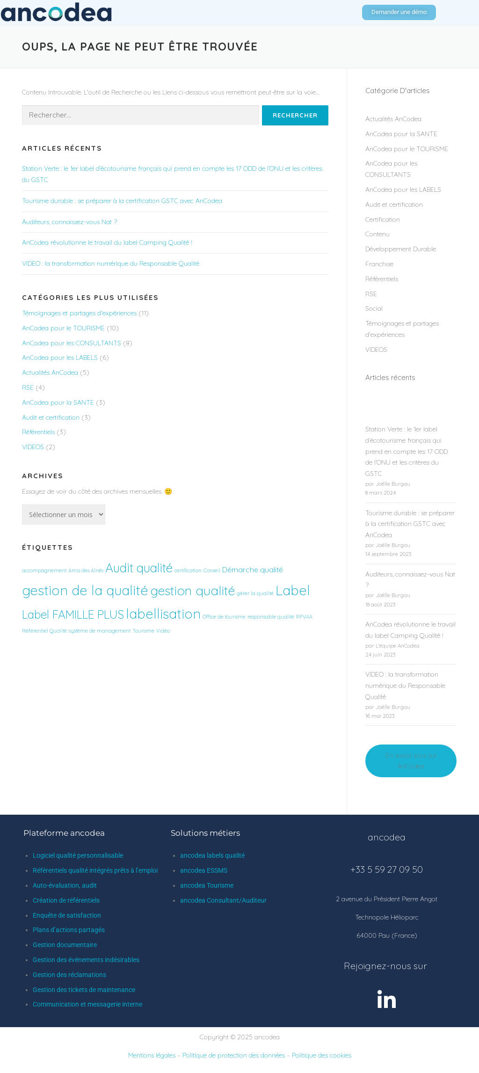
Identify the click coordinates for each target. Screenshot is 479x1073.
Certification (382, 219)
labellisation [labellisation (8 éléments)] (163, 613)
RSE (28, 387)
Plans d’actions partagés (69, 930)
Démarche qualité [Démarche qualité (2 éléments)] (252, 569)
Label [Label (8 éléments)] (293, 590)
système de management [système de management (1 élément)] (100, 631)
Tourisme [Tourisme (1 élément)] (143, 631)
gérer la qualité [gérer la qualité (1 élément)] (255, 593)
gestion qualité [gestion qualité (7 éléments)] (192, 590)
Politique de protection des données (233, 1055)
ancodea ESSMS (203, 870)
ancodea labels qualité (212, 855)
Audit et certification (51, 417)
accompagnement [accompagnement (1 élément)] (44, 570)
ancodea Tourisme (206, 885)
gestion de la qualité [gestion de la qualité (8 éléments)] (85, 590)
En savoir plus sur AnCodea (411, 761)
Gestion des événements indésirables (86, 960)
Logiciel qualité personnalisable (78, 855)
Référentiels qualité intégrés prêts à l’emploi (95, 870)
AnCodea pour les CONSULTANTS (71, 343)
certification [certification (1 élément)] (188, 570)
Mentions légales (151, 1055)
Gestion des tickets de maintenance (84, 989)
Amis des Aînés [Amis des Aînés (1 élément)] (85, 570)
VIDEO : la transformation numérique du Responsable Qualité (110, 263)
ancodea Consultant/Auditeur (223, 900)
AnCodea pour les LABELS (60, 357)
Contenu (377, 234)
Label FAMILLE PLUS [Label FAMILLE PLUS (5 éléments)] (73, 614)
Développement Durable (400, 249)
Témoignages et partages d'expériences (79, 313)
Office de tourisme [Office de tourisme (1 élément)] (224, 616)
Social (374, 308)
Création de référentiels (66, 900)
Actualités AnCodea (50, 372)
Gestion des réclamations (69, 974)
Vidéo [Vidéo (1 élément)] (163, 631)
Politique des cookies (321, 1055)
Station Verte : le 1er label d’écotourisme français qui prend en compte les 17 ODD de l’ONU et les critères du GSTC (406, 451)
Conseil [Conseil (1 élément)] (211, 570)
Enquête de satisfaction (67, 915)
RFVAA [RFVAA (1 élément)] (304, 616)
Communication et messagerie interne (87, 1004)
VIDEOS (33, 447)
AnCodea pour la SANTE (58, 402)
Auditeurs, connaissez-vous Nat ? (69, 222)
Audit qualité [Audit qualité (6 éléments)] (139, 568)
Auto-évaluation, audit (65, 885)
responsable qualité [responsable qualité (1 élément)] (270, 616)
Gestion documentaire (65, 945)
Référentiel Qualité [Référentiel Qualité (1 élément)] (44, 631)
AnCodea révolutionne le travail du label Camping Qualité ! (107, 242)
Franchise (379, 264)
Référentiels (38, 432)
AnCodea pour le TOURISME (63, 328)
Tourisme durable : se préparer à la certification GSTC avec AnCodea (122, 201)
